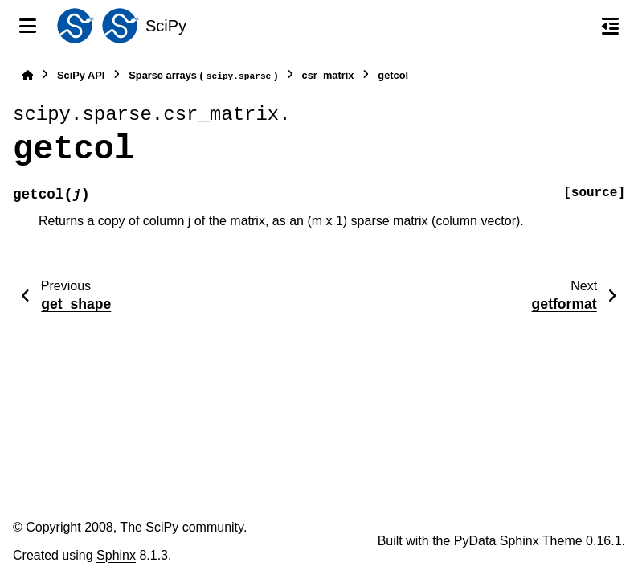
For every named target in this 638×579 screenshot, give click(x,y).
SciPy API (80, 75)
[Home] (27, 75)
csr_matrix (328, 75)
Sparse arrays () (203, 76)
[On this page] (610, 25)
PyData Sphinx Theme (518, 541)
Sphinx (116, 555)
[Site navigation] (28, 25)
